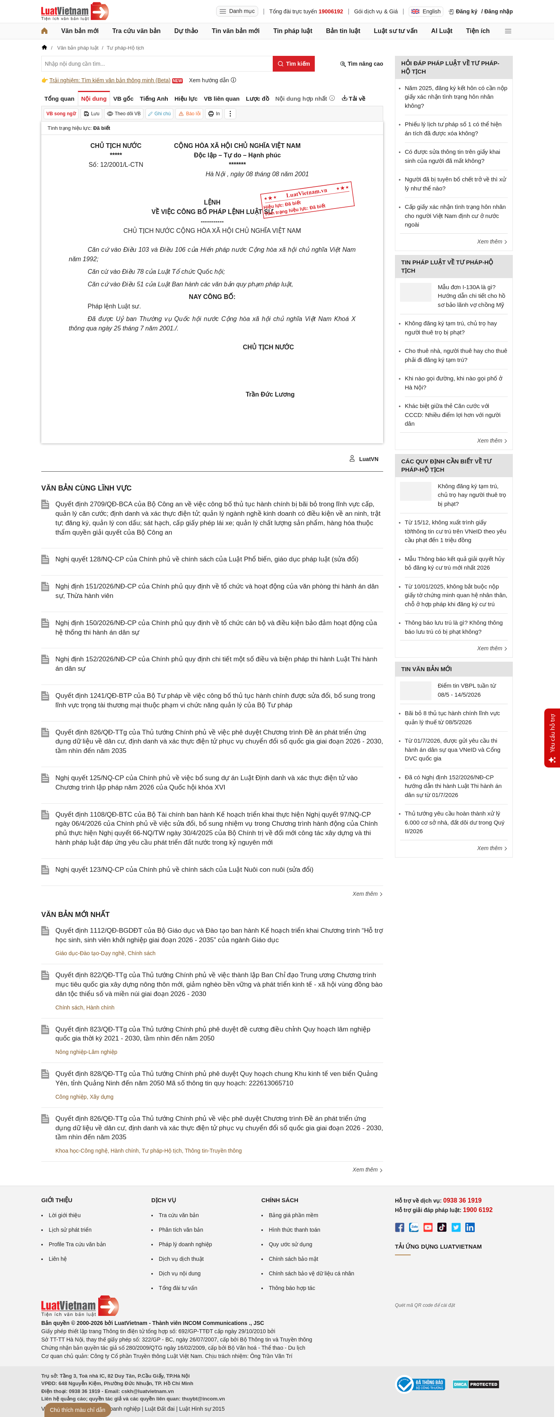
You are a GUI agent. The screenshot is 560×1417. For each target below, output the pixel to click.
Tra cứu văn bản (136, 31)
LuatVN (363, 458)
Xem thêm (368, 894)
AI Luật (441, 31)
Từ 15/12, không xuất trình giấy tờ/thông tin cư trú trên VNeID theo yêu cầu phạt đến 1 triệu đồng (455, 531)
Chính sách (142, 953)
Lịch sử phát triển (70, 1230)
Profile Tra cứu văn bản (77, 1244)
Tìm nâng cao (361, 64)
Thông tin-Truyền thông (213, 1151)
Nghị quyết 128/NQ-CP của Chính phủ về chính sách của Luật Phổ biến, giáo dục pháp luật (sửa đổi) (206, 559)
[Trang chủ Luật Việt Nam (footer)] (80, 1315)
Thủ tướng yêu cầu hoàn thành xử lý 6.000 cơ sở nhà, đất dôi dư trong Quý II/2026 (455, 822)
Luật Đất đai (159, 1409)
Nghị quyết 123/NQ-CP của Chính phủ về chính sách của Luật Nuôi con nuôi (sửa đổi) (184, 869)
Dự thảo (186, 31)
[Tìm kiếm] (294, 64)
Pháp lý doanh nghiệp (185, 1244)
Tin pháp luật (292, 31)
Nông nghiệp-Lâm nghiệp (86, 1052)
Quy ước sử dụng (290, 1244)
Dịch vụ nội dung (180, 1273)
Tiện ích (478, 31)
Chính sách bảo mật (293, 1259)
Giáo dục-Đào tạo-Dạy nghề (90, 953)
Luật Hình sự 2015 (202, 1409)
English (426, 11)
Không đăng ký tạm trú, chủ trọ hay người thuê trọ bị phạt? (472, 495)
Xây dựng (101, 1097)
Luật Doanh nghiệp (117, 1409)
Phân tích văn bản (181, 1230)
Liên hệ (58, 1259)
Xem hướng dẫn (213, 80)
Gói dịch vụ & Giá (376, 11)
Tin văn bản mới (236, 31)
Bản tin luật (343, 31)
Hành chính (100, 1007)
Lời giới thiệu (65, 1215)
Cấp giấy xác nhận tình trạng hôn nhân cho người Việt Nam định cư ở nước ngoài (455, 215)
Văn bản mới (80, 31)
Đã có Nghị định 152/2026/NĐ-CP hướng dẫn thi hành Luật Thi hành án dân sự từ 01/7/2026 (453, 786)
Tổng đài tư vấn (178, 1288)
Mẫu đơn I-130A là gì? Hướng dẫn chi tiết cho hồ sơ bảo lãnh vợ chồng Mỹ (471, 296)
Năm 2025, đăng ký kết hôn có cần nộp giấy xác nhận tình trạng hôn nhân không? (456, 97)
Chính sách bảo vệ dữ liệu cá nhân (311, 1273)
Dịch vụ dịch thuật (181, 1259)
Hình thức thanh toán (294, 1230)
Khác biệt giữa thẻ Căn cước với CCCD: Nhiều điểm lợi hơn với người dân (453, 414)
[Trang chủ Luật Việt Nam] (75, 11)
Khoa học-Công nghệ (81, 1151)
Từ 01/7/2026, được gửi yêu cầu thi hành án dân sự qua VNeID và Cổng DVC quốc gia (452, 749)
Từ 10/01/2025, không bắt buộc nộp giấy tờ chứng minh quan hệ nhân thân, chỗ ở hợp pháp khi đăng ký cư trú (456, 595)
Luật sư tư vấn (395, 31)
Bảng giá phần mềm (293, 1215)
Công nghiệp (71, 1097)
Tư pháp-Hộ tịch (162, 1151)
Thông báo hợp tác (292, 1288)
